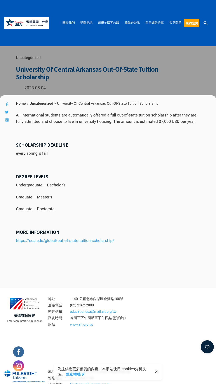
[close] (156, 371)
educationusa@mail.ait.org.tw (93, 311)
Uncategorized (28, 58)
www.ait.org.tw (81, 324)
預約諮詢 (192, 23)
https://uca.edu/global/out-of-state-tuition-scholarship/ (65, 240)
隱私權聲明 (75, 374)
